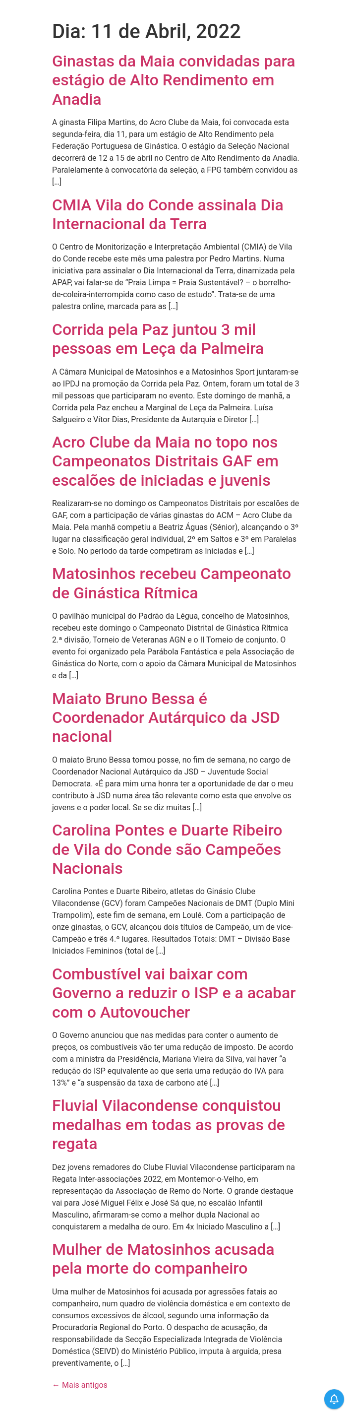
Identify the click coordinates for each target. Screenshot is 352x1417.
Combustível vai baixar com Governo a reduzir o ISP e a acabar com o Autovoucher (173, 993)
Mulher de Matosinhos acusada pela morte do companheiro (163, 1259)
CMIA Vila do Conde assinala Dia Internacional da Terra (168, 214)
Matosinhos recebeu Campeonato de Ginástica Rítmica (171, 583)
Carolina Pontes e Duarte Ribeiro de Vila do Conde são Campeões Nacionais (167, 849)
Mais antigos (80, 1385)
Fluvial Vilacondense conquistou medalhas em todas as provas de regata (168, 1124)
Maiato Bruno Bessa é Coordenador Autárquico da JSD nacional (166, 717)
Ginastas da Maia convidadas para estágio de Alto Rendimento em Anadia (173, 80)
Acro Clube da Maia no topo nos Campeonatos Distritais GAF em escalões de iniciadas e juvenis (165, 461)
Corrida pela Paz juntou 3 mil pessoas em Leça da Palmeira (158, 339)
